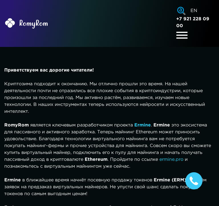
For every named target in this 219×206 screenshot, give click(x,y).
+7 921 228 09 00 (192, 22)
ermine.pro (171, 159)
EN (193, 11)
